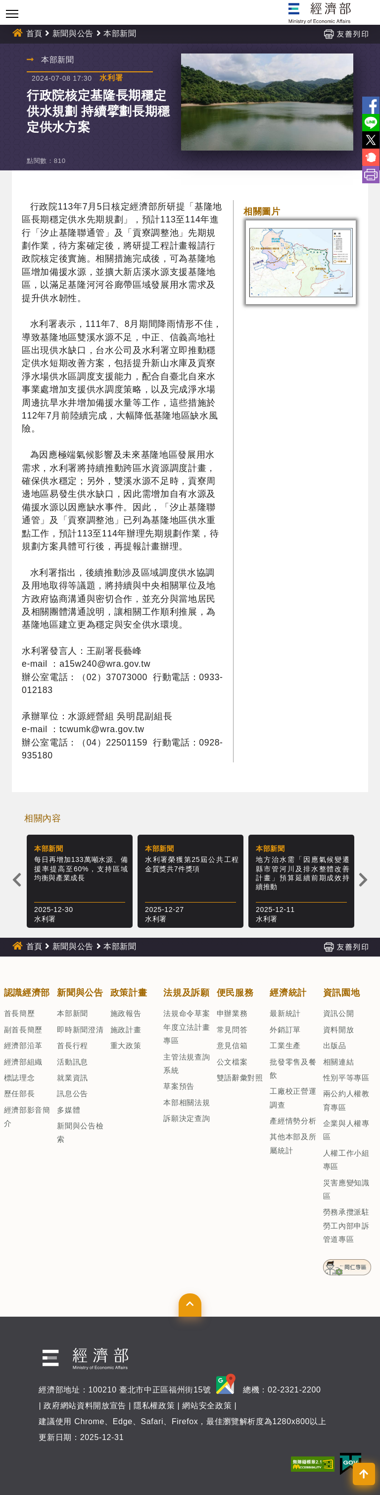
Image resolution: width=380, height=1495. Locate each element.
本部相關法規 (186, 1102)
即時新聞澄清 (80, 1029)
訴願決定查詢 (186, 1118)
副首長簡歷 (23, 1029)
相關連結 (338, 1062)
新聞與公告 (73, 33)
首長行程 (72, 1045)
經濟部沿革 (23, 1045)
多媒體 (68, 1110)
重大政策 (126, 1045)
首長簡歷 (19, 1013)
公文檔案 (232, 1062)
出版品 (334, 1045)
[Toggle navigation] (12, 13)
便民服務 (235, 993)
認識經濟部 (27, 993)
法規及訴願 (186, 993)
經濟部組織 (23, 1062)
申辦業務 (232, 1013)
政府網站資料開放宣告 (85, 1405)
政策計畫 (128, 993)
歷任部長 (19, 1093)
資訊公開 (338, 1013)
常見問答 (232, 1029)
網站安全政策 (207, 1405)
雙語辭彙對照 (240, 1077)
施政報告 (126, 1013)
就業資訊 (72, 1077)
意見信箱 (232, 1045)
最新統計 (285, 1013)
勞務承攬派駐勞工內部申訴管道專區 (346, 1225)
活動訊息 (72, 1062)
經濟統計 (288, 993)
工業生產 (285, 1045)
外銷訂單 (285, 1029)
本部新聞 (120, 33)
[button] (190, 1304)
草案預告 (178, 1086)
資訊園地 (341, 993)
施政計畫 (126, 1029)
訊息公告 (72, 1093)
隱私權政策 (154, 1405)
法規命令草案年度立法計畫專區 (186, 1027)
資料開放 (338, 1029)
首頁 (34, 33)
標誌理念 (19, 1077)
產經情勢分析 (293, 1121)
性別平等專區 (346, 1077)
